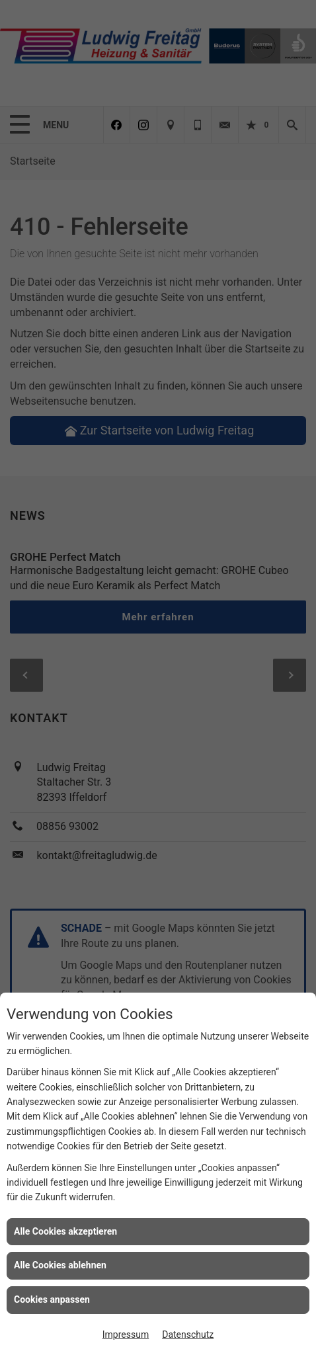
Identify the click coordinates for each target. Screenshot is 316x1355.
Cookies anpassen (52, 1299)
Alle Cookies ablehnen (60, 1265)
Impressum (125, 1334)
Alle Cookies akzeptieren (65, 1231)
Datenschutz (188, 1334)
